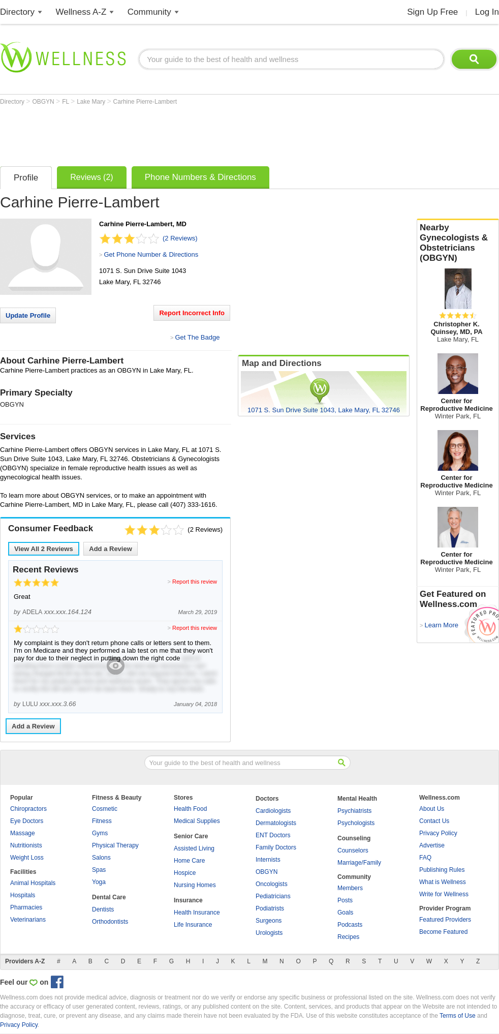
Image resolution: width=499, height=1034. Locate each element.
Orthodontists (110, 921)
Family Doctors (276, 847)
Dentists (103, 909)
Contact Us (434, 821)
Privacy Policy (438, 833)
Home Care (189, 860)
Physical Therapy (115, 845)
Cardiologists (273, 810)
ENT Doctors (273, 835)
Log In (487, 12)
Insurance (188, 900)
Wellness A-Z (81, 12)
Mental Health (357, 798)
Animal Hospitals (32, 883)
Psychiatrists (354, 810)
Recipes (348, 936)
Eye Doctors (26, 821)
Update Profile (28, 315)
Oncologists (272, 884)
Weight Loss (27, 857)
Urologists (269, 932)
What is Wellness (442, 882)
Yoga (99, 882)
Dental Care (109, 897)
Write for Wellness (444, 894)
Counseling (353, 838)
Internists (268, 859)
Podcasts (349, 924)
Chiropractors (28, 808)
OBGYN (44, 101)
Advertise (432, 845)
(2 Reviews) (180, 238)
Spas (99, 869)
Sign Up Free (432, 12)
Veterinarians (28, 919)
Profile (26, 178)
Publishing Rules (441, 869)
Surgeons (269, 920)
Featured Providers (445, 919)
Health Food (190, 808)
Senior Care (191, 836)
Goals (345, 912)
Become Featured (443, 931)
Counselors (352, 850)
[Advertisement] (185, 133)
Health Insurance (197, 912)
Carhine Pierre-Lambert (145, 101)
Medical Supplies (197, 821)
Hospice (185, 872)
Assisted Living (194, 848)
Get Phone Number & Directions (151, 254)
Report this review (194, 582)
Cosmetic (104, 808)
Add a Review (110, 549)
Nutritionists (26, 845)
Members (350, 888)
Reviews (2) (91, 177)
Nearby (458, 243)
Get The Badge (197, 337)
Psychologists (356, 823)
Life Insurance (193, 924)
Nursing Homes (195, 885)
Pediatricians (273, 896)
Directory (17, 12)
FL (66, 101)
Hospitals (22, 895)
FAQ (425, 857)
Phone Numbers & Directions (200, 177)
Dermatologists (276, 823)
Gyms (100, 833)
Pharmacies (26, 907)
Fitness (102, 821)
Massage (22, 833)
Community (149, 12)
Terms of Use (458, 1015)
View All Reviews (43, 549)
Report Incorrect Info (192, 313)
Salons (101, 857)
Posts (345, 900)
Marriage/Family (359, 862)
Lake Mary (92, 101)
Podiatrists (270, 908)
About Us (431, 808)
